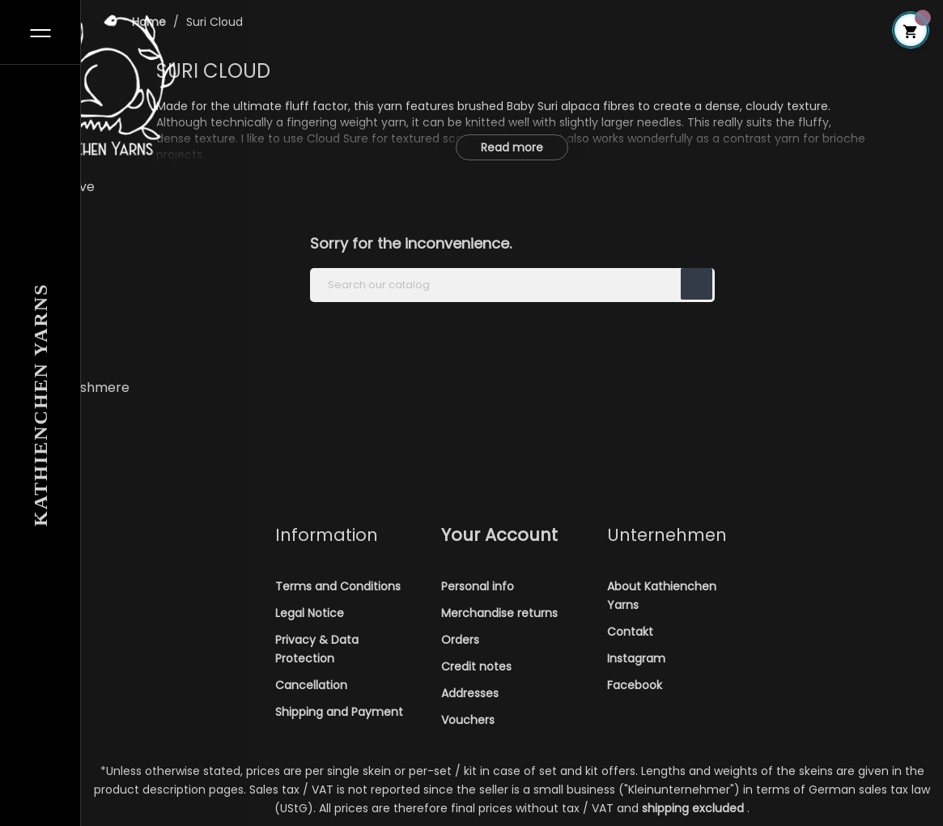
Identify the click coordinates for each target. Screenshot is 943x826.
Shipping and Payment (339, 712)
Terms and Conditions (338, 586)
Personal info (477, 586)
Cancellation (311, 685)
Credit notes (476, 666)
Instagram (636, 658)
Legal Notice (309, 613)
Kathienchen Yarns (40, 405)
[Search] (512, 285)
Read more (512, 147)
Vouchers (468, 720)
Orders (460, 640)
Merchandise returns (499, 613)
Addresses (470, 693)
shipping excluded (694, 808)
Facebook (634, 685)
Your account (499, 535)
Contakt (630, 632)
